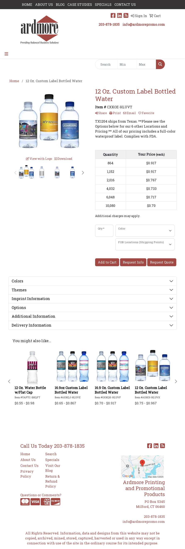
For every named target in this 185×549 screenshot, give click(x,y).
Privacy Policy (27, 473)
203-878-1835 (109, 24)
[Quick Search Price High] (146, 64)
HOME (27, 4)
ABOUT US (44, 4)
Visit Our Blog (52, 468)
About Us (28, 460)
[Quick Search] (106, 64)
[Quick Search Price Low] (127, 64)
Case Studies (79, 4)
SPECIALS (103, 4)
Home (25, 454)
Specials (52, 460)
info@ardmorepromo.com (144, 24)
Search (51, 454)
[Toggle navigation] (6, 54)
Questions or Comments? (40, 495)
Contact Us (29, 465)
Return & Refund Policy (52, 481)
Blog (60, 4)
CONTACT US (125, 4)
